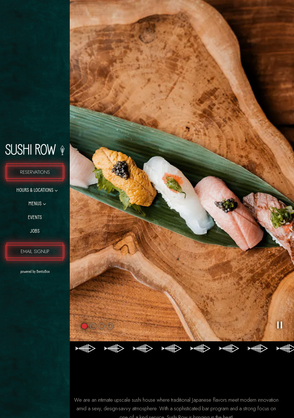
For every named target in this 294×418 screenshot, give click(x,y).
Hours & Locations (34, 190)
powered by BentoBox (45, 271)
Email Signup (35, 251)
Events (35, 217)
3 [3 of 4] (102, 298)
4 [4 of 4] (110, 298)
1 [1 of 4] (84, 298)
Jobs (35, 231)
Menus (35, 204)
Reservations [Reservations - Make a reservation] (35, 172)
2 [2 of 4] (93, 298)
